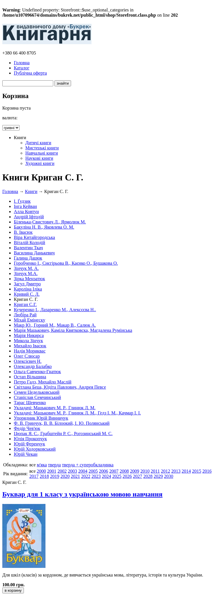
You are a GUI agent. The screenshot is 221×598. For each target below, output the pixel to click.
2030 (168, 476)
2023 (96, 476)
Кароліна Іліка (28, 289)
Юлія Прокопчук (30, 438)
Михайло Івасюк (30, 345)
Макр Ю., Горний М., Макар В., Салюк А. (55, 325)
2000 (41, 471)
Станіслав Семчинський (37, 397)
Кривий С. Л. (26, 294)
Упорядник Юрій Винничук (41, 418)
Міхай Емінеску (29, 319)
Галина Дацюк (28, 258)
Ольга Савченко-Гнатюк (37, 371)
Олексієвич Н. (27, 361)
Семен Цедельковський (36, 392)
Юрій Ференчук (29, 443)
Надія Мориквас (29, 350)
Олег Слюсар (27, 356)
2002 (62, 471)
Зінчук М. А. (26, 268)
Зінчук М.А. (26, 273)
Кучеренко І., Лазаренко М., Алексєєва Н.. (55, 309)
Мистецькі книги (42, 147)
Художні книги (39, 163)
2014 (186, 471)
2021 (75, 476)
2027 (137, 476)
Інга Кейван (25, 206)
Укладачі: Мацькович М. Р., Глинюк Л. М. (55, 407)
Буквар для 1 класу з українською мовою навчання (82, 494)
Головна (22, 62)
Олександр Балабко (33, 366)
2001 (51, 471)
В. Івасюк (23, 232)
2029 (158, 476)
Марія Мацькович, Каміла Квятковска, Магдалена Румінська (73, 330)
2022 (85, 476)
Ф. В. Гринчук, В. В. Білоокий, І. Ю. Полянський (62, 423)
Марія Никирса (29, 335)
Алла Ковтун (26, 211)
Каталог (21, 67)
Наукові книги (39, 158)
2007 (114, 471)
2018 (44, 476)
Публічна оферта (30, 73)
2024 (106, 476)
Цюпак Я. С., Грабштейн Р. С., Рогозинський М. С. (63, 433)
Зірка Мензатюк (29, 278)
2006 (103, 471)
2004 (82, 471)
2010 (145, 471)
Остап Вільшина (30, 376)
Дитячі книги (38, 142)
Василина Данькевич (34, 252)
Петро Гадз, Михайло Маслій (42, 381)
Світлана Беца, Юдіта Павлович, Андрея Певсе (60, 387)
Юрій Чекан (25, 454)
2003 (72, 471)
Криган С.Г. (25, 304)
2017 (34, 476)
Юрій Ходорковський (35, 449)
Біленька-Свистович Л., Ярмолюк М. (50, 221)
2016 (207, 471)
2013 (175, 471)
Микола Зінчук (28, 340)
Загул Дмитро (27, 283)
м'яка (42, 464)
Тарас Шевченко (30, 402)
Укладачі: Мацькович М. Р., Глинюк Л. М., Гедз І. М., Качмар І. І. (77, 412)
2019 (54, 476)
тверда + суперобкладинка (87, 464)
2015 (196, 471)
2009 (134, 471)
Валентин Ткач (28, 247)
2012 (165, 471)
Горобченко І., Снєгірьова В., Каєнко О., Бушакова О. (66, 263)
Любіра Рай (25, 314)
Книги (31, 191)
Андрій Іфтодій (29, 216)
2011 (155, 471)
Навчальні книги (41, 153)
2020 (65, 476)
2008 (124, 471)
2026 (127, 476)
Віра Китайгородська (34, 237)
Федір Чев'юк (27, 428)
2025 (116, 476)
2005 (93, 471)
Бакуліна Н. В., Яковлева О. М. (44, 227)
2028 (148, 476)
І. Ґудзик (22, 201)
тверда (54, 464)
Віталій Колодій (29, 242)
